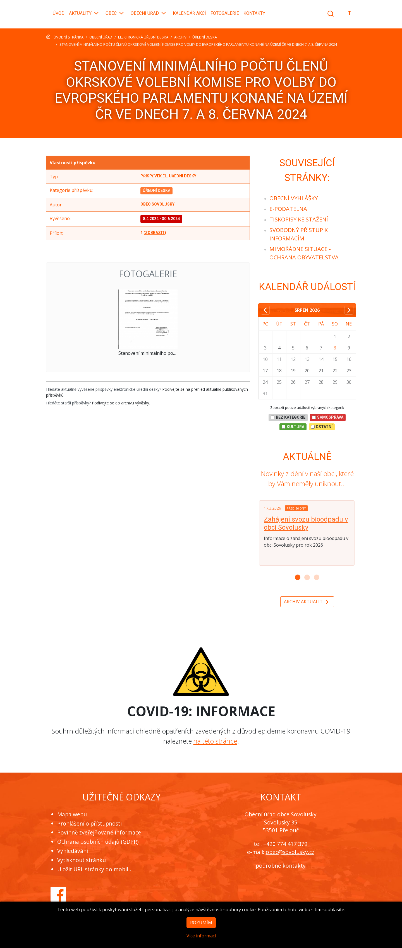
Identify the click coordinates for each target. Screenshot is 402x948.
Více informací (201, 944)
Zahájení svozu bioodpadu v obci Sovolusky (306, 523)
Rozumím (201, 931)
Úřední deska (156, 190)
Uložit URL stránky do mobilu (94, 869)
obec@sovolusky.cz (290, 852)
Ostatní (322, 426)
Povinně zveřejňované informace (99, 832)
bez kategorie (288, 417)
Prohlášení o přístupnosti (89, 823)
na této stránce (215, 741)
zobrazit (155, 232)
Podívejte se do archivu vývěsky (120, 403)
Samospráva (327, 417)
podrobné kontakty (281, 865)
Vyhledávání (72, 851)
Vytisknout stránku (81, 860)
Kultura (293, 426)
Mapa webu (72, 814)
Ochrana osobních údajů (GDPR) (97, 841)
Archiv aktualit (307, 602)
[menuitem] (293, 198)
